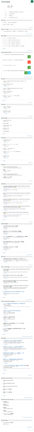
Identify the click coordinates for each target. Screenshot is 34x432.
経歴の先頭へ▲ (31, 102)
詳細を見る (5, 86)
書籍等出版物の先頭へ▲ (30, 254)
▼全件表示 (3, 48)
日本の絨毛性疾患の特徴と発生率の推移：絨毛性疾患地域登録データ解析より (14, 291)
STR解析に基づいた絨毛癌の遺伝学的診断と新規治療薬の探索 (11, 310)
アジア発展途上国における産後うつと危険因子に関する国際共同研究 (12, 340)
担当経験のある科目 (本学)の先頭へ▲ (28, 397)
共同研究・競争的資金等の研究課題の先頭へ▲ (27, 336)
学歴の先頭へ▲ (31, 116)
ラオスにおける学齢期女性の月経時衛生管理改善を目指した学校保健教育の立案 (14, 303)
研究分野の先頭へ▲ (30, 50)
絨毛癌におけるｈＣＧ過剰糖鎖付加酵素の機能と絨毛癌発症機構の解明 (13, 359)
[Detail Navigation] (32, 1)
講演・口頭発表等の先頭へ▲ (29, 299)
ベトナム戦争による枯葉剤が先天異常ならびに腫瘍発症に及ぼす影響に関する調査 (14, 365)
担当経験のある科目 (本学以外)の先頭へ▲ (28, 417)
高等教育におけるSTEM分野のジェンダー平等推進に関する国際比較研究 (13, 346)
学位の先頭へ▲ (31, 27)
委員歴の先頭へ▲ (30, 162)
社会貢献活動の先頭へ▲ (30, 427)
